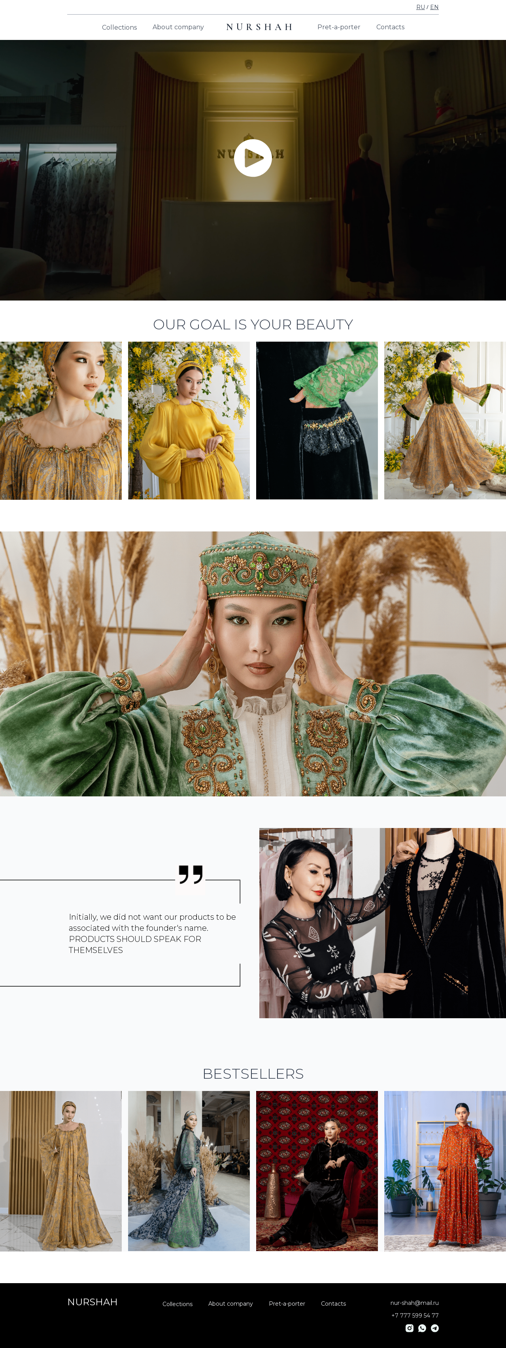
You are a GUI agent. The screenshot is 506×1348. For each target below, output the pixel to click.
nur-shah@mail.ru (415, 1302)
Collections (119, 27)
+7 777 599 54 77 (415, 1315)
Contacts (390, 27)
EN (434, 7)
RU (420, 7)
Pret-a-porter (339, 27)
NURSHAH (260, 27)
